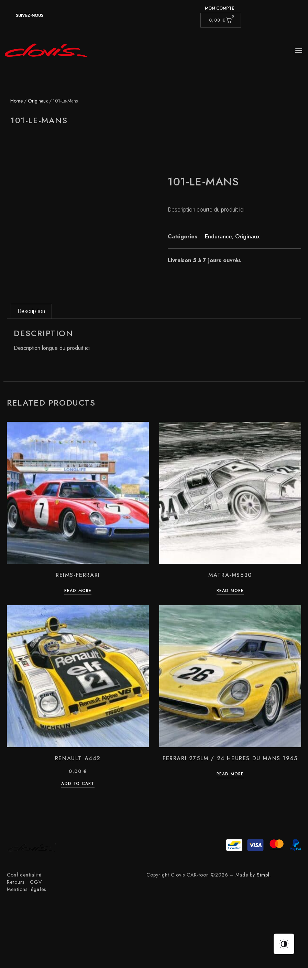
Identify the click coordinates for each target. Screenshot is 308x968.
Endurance (218, 236)
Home (16, 100)
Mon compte (219, 8)
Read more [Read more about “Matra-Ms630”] (230, 591)
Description (31, 311)
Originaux (38, 100)
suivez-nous (29, 15)
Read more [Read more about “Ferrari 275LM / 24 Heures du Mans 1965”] (230, 774)
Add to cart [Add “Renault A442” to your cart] (77, 784)
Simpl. (264, 874)
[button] (299, 50)
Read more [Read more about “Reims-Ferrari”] (78, 591)
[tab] (31, 311)
